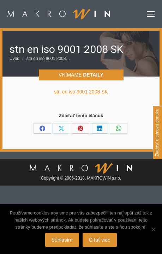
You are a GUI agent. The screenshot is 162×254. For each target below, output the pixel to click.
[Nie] (153, 229)
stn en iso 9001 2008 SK (81, 92)
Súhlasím (62, 240)
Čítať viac (99, 240)
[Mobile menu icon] (150, 14)
